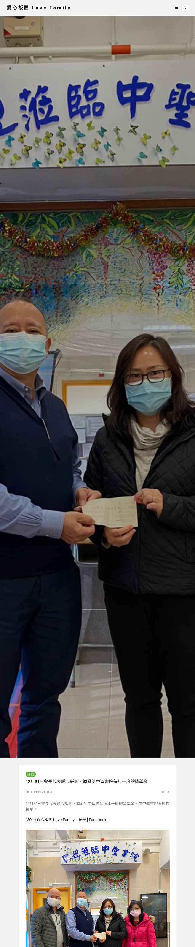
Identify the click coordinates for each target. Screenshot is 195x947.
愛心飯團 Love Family (39, 8)
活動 (30, 774)
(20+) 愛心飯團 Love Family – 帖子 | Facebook (66, 819)
